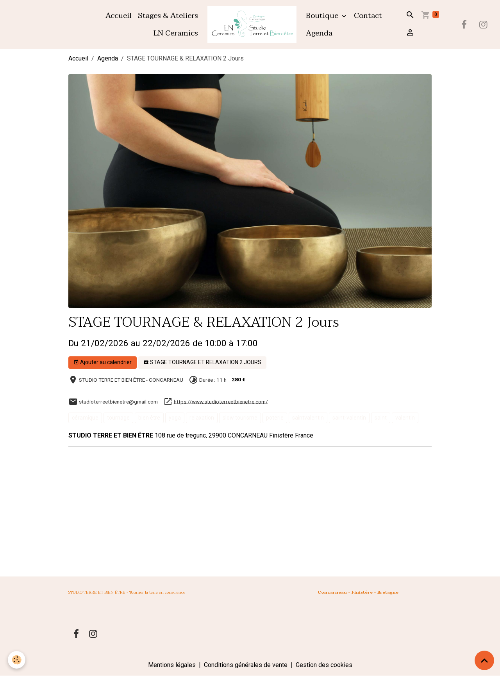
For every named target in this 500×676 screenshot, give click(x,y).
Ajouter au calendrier (102, 362)
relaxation (201, 417)
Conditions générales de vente (246, 665)
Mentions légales (172, 665)
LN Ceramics (176, 33)
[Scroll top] (484, 660)
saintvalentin (308, 417)
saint (381, 417)
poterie (275, 417)
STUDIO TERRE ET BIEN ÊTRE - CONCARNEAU (131, 379)
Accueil (118, 15)
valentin (405, 417)
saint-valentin (349, 417)
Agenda (319, 33)
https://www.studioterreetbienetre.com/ (221, 401)
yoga (175, 417)
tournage (118, 417)
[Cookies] (16, 660)
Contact (368, 15)
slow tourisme (240, 417)
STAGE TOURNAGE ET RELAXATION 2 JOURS (202, 362)
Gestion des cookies (324, 665)
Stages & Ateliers (168, 15)
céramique (85, 417)
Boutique (323, 15)
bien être (149, 417)
